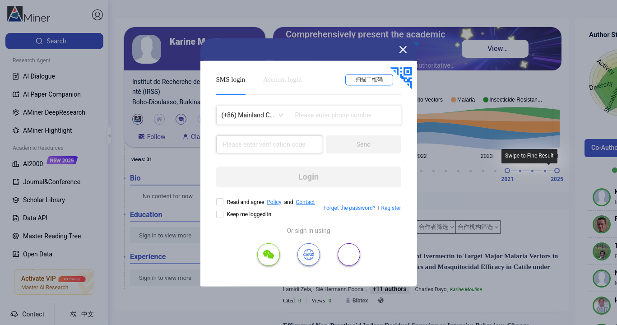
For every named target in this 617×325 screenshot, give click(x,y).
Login (308, 176)
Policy (274, 202)
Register (391, 208)
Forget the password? (349, 208)
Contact (305, 202)
